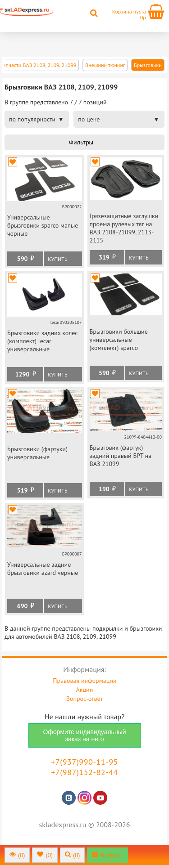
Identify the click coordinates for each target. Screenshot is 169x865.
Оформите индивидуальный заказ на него (84, 735)
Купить (57, 258)
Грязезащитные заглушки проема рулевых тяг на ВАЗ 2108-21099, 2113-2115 (124, 228)
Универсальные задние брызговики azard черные (42, 568)
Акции (84, 690)
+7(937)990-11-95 (84, 762)
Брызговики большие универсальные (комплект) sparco (119, 339)
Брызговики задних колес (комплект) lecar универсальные (42, 341)
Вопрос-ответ (84, 699)
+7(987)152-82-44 (84, 772)
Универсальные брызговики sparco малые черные (42, 225)
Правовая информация (84, 681)
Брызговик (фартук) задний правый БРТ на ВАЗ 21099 (121, 456)
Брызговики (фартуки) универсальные (37, 453)
